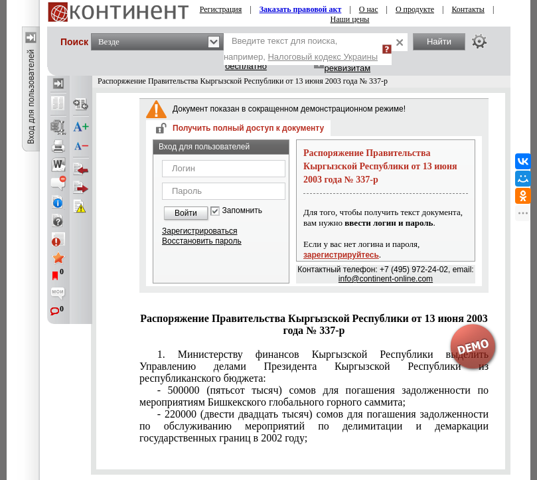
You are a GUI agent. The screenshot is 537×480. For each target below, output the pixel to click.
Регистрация (221, 9)
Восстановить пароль (202, 241)
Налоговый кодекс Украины (323, 57)
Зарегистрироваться (199, 231)
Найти (439, 41)
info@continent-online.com (386, 278)
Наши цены (350, 19)
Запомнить (242, 210)
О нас (368, 9)
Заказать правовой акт (301, 9)
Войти (186, 213)
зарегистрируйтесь (341, 255)
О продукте (415, 9)
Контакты (468, 9)
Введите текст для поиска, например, (301, 49)
